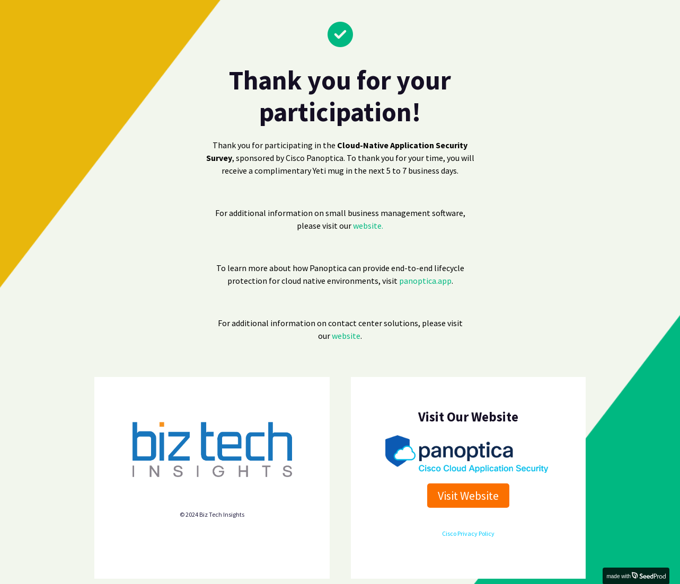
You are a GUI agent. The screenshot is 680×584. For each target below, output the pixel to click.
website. (368, 225)
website (346, 335)
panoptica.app (425, 280)
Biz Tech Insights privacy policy (211, 494)
